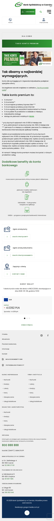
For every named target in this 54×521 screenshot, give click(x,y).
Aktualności (6, 339)
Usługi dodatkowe (10, 403)
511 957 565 (9, 481)
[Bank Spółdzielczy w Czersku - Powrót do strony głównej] (33, 4)
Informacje (5, 349)
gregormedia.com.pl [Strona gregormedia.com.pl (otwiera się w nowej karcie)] (31, 507)
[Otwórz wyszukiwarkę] (41, 12)
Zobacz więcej (27, 327)
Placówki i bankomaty (9, 344)
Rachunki (7, 382)
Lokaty (6, 390)
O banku (4, 334)
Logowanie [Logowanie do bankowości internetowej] (30, 12)
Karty (6, 395)
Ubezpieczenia (9, 399)
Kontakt (4, 354)
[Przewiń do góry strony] (27, 512)
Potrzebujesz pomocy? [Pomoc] (15, 365)
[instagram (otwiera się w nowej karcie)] (41, 335)
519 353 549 (9, 494)
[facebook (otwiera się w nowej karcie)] (48, 335)
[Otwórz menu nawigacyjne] (49, 12)
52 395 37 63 (9, 467)
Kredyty (6, 386)
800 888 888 (10, 446)
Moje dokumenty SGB (14, 359)
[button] (24, 318)
